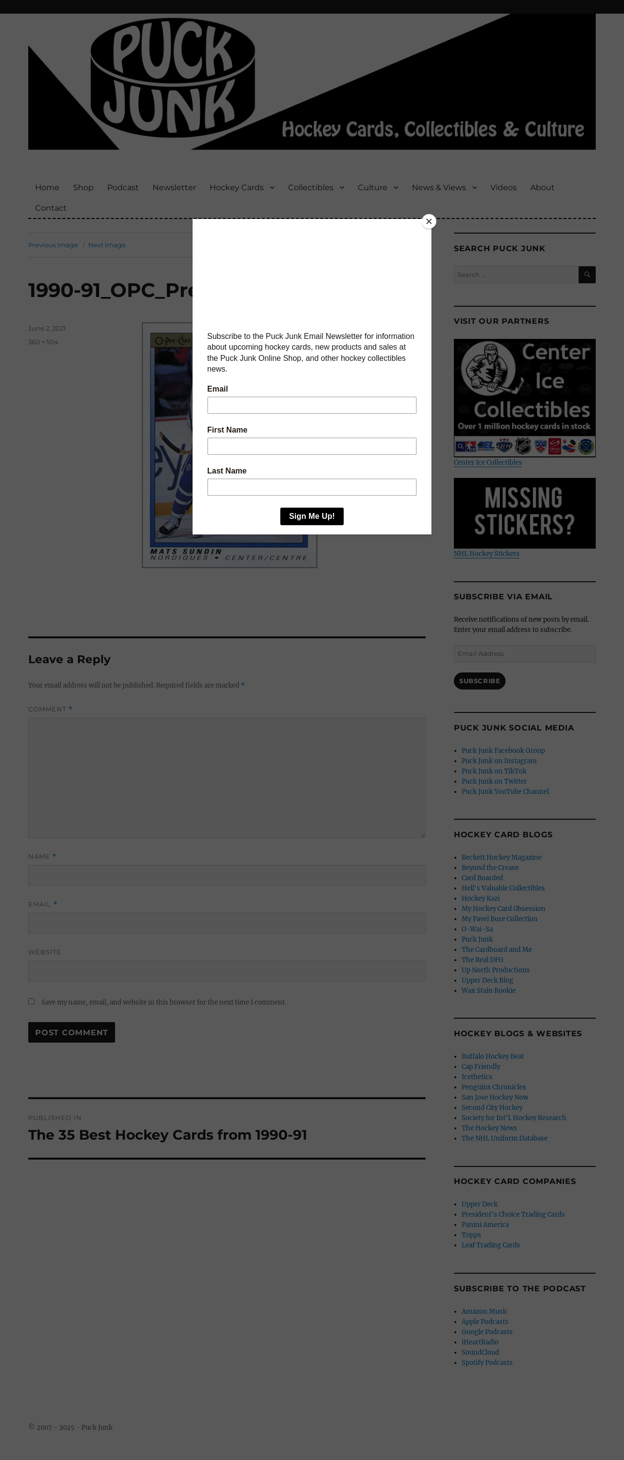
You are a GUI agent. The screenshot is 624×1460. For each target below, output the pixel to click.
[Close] (429, 221)
